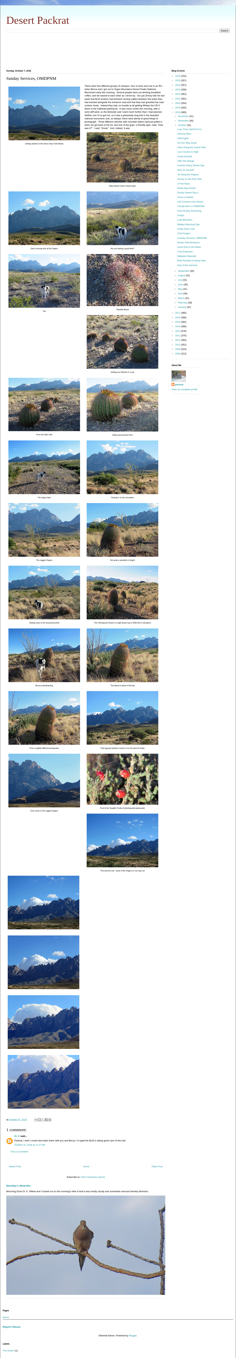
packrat (179, 384)
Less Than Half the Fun (189, 129)
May (180, 289)
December (183, 116)
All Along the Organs (188, 174)
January (182, 307)
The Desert (8, 1350)
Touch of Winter (185, 197)
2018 (178, 112)
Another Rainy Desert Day (190, 165)
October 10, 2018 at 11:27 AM (29, 1145)
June (181, 284)
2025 (178, 80)
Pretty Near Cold (185, 229)
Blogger (133, 1335)
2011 (178, 340)
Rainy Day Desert (186, 188)
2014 (178, 326)
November (183, 120)
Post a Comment (19, 1151)
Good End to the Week (189, 247)
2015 (178, 322)
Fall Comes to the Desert (190, 201)
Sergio (180, 215)
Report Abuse (11, 1326)
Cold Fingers (184, 233)
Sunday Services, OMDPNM (192, 238)
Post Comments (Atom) (93, 1177)
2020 (178, 103)
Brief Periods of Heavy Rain (191, 260)
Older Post (157, 1166)
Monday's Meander (18, 1185)
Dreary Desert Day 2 (187, 192)
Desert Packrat (37, 20)
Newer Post (15, 1166)
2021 (178, 98)
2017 (178, 312)
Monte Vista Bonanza (188, 242)
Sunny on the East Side (189, 179)
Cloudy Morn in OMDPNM (190, 206)
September (184, 271)
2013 (178, 331)
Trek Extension (185, 251)
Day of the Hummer (187, 265)
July (180, 280)
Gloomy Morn (184, 133)
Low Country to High (187, 151)
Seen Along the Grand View (191, 147)
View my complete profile (184, 389)
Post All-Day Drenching (189, 210)
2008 (178, 353)
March (181, 298)
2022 (178, 94)
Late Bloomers (184, 219)
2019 (178, 107)
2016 (178, 317)
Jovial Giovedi (184, 156)
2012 (178, 335)
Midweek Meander (186, 256)
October (182, 125)
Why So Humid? (185, 170)
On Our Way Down (187, 143)
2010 (178, 344)
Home (86, 1166)
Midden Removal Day (188, 224)
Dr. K (17, 1136)
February (183, 302)
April (180, 293)
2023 (178, 89)
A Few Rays (183, 183)
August (182, 275)
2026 (178, 76)
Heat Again (183, 138)
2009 (178, 349)
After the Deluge (185, 161)
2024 (178, 85)
